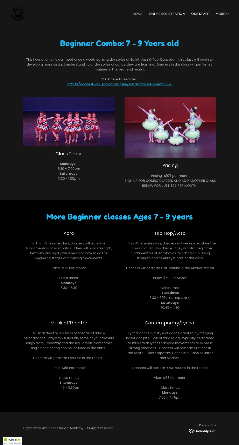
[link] (18, 13)
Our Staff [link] (200, 13)
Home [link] (137, 13)
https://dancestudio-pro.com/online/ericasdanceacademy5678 (120, 84)
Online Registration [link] (167, 13)
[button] (222, 13)
